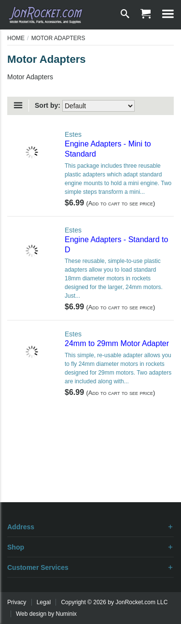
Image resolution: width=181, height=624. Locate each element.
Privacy (16, 602)
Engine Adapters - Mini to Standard (108, 149)
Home (16, 38)
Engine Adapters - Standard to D (116, 244)
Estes (73, 134)
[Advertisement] (91, 468)
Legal (44, 602)
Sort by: (47, 105)
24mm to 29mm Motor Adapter (117, 343)
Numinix (66, 613)
